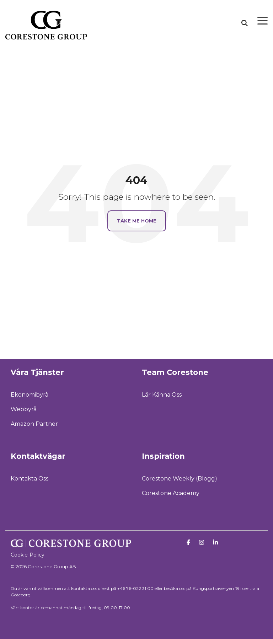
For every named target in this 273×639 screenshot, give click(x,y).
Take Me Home (136, 221)
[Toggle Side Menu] (262, 20)
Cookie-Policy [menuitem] (27, 555)
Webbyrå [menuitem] (24, 409)
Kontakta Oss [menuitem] (29, 478)
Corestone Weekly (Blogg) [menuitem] (179, 478)
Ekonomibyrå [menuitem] (29, 394)
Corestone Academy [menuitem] (170, 493)
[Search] (244, 23)
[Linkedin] (215, 542)
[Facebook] (189, 542)
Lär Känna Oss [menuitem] (162, 394)
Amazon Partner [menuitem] (34, 423)
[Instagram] (202, 542)
